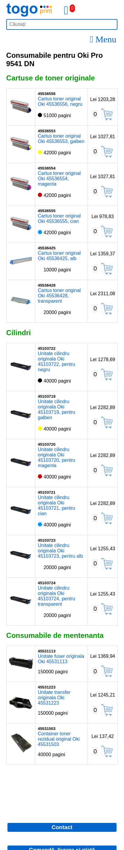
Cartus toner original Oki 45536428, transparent (59, 296)
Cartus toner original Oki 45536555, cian (59, 218)
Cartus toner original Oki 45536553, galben (61, 138)
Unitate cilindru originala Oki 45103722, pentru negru (56, 361)
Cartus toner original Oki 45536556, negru (60, 101)
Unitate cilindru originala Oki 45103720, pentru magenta (56, 457)
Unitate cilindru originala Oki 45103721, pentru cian (56, 505)
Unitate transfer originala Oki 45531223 (54, 698)
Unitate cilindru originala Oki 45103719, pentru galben (56, 409)
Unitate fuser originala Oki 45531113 (61, 659)
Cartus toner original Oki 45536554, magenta (59, 179)
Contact (62, 827)
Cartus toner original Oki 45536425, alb (59, 256)
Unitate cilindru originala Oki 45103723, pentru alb (60, 551)
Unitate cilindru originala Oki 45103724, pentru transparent (56, 596)
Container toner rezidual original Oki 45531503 (59, 739)
